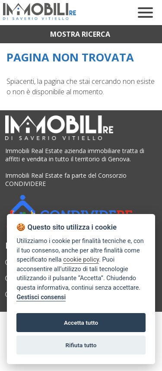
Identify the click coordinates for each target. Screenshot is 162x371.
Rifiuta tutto (81, 345)
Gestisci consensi (41, 297)
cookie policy (81, 259)
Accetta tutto (81, 322)
